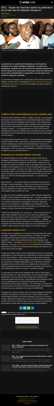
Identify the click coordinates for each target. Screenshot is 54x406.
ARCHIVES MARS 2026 (22, 402)
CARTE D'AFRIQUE (23, 398)
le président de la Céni (25, 244)
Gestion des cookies (32, 402)
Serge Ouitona (5, 13)
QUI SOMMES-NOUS (21, 400)
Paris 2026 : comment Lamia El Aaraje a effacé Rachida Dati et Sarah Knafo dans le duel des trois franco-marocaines (32, 366)
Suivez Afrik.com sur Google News (27, 327)
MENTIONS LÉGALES (32, 400)
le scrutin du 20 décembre (31, 242)
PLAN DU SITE (31, 398)
